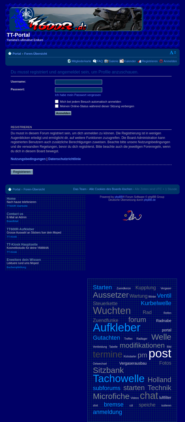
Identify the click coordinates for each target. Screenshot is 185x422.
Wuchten (112, 310)
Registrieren (150, 61)
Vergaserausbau (133, 363)
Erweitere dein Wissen (45, 263)
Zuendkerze (124, 288)
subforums (107, 388)
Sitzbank (108, 370)
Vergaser (166, 288)
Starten (102, 287)
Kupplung (145, 287)
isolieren (166, 405)
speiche (147, 405)
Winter (152, 296)
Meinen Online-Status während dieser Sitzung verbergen (94, 106)
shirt (95, 405)
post (160, 353)
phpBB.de (150, 199)
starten (134, 388)
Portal (17, 53)
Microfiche (111, 396)
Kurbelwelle (156, 303)
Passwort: (18, 89)
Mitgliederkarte (81, 61)
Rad (147, 312)
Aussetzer (111, 294)
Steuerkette (105, 303)
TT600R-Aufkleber (45, 232)
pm (142, 355)
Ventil (164, 295)
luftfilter (165, 397)
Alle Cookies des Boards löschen (110, 189)
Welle (161, 336)
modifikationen (142, 345)
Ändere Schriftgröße (173, 52)
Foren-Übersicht (35, 53)
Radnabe (163, 321)
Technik (159, 388)
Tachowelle (119, 378)
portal (166, 330)
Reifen (167, 313)
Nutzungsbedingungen (28, 159)
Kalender (130, 61)
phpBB (119, 196)
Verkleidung (100, 346)
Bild (169, 346)
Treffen (128, 338)
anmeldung (107, 412)
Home (45, 202)
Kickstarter (130, 356)
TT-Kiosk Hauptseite (45, 248)
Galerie (113, 61)
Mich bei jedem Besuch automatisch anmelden (88, 101)
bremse (113, 404)
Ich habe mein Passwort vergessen (78, 95)
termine (108, 354)
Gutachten (106, 337)
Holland (159, 380)
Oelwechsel (100, 363)
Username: (18, 81)
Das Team (79, 189)
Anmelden (170, 61)
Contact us (45, 217)
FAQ (100, 61)
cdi (131, 405)
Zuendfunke (106, 320)
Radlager (141, 338)
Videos (135, 398)
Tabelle (113, 346)
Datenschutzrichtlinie (64, 159)
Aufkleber (116, 327)
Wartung (138, 296)
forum (137, 320)
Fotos (165, 363)
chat (149, 395)
